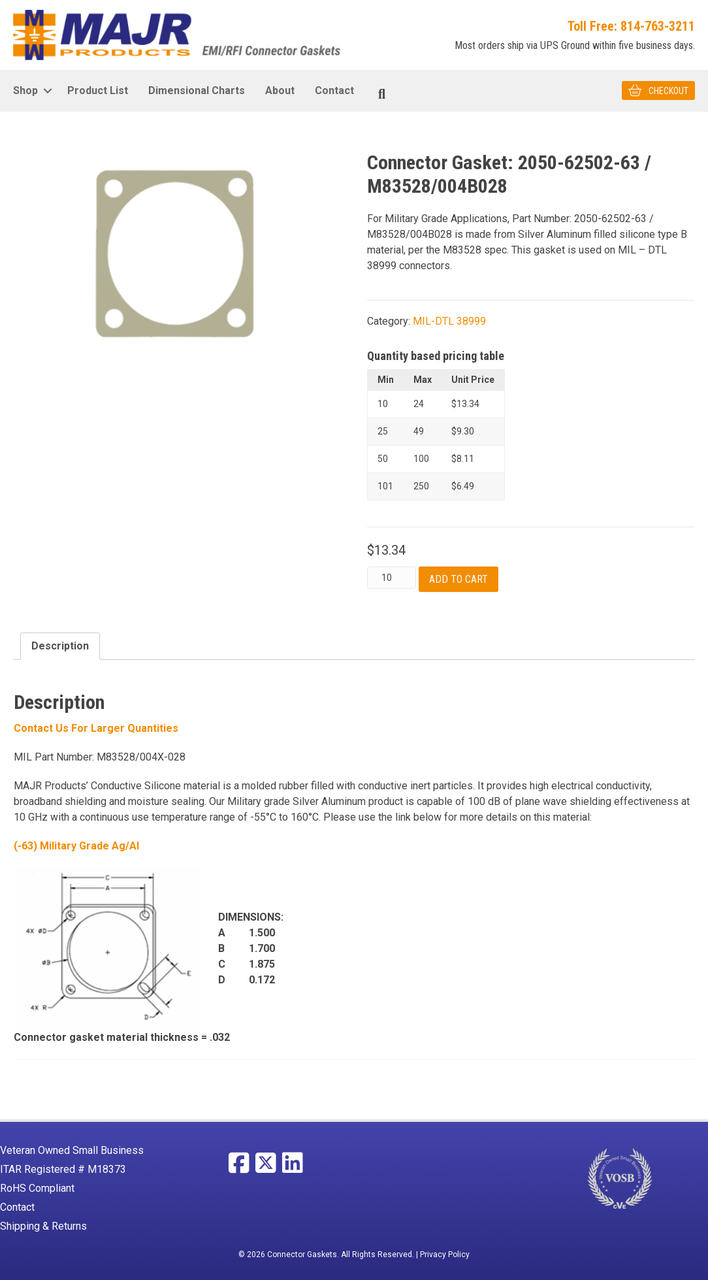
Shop (25, 90)
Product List (97, 90)
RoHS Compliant (37, 1188)
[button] (47, 90)
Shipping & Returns (43, 1226)
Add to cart (458, 579)
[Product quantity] (391, 577)
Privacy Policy (445, 1254)
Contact (334, 90)
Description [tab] (60, 646)
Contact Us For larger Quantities (96, 728)
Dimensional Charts (196, 90)
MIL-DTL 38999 (449, 321)
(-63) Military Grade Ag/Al (76, 846)
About (280, 90)
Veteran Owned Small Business (72, 1150)
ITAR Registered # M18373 (63, 1169)
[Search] (382, 94)
